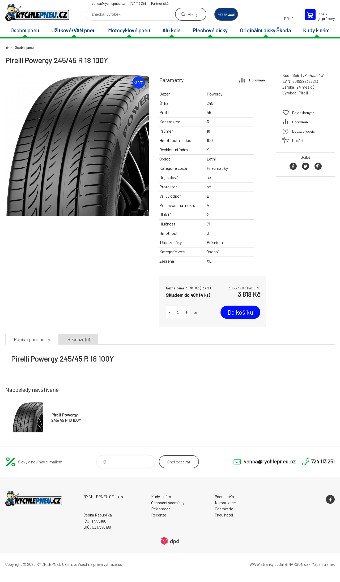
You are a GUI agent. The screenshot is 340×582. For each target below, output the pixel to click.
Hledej (192, 14)
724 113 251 (138, 3)
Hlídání (297, 140)
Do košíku (240, 312)
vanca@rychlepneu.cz (108, 3)
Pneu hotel (224, 514)
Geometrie (224, 508)
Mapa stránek (323, 564)
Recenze (158, 514)
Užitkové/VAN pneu (73, 30)
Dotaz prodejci (304, 131)
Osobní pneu (24, 30)
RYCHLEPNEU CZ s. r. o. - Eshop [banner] (37, 12)
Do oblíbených (303, 112)
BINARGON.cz (296, 564)
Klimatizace (225, 502)
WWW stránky (261, 564)
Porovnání (257, 80)
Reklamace (161, 508)
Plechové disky (210, 30)
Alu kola (171, 30)
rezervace (226, 14)
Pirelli (303, 92)
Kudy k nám (316, 30)
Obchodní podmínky (167, 502)
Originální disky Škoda (265, 30)
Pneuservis (224, 496)
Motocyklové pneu (129, 30)
